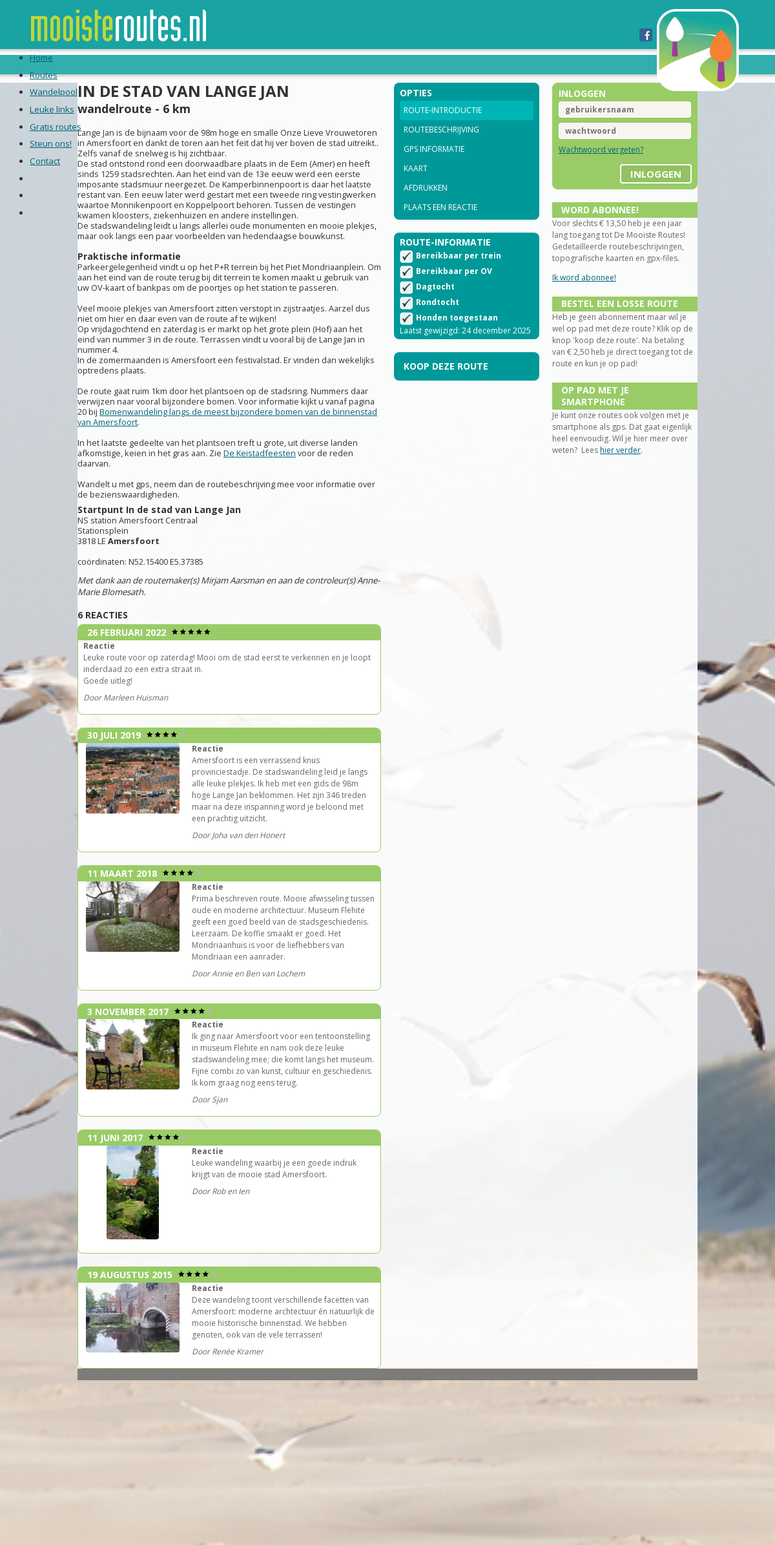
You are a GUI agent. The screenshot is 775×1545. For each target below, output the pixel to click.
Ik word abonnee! (569, 306)
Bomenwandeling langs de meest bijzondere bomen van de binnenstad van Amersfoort (230, 473)
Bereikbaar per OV (454, 293)
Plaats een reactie (440, 224)
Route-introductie (443, 127)
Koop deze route (446, 400)
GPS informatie (434, 166)
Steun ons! (399, 64)
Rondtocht (437, 324)
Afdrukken (426, 205)
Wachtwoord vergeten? (586, 167)
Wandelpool (159, 64)
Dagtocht (435, 308)
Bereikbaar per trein (458, 277)
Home (45, 64)
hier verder (645, 511)
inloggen (626, 186)
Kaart (416, 185)
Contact (465, 64)
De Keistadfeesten (318, 509)
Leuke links (236, 64)
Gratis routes (318, 64)
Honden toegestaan (457, 339)
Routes (91, 64)
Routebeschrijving (441, 147)
